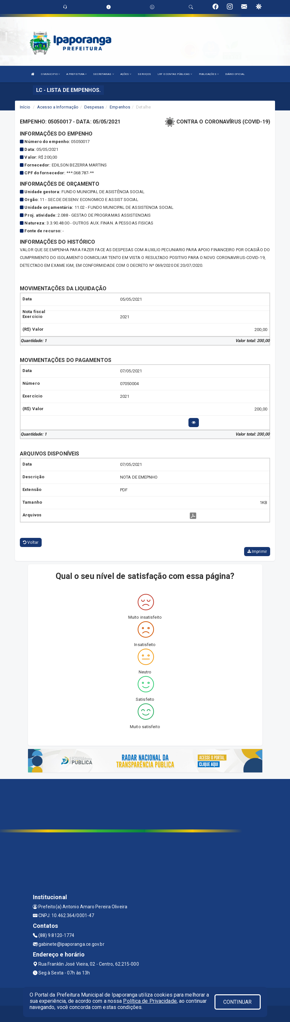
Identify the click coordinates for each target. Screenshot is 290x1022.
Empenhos (120, 107)
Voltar (30, 542)
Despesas (94, 107)
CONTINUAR (237, 1002)
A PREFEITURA (76, 74)
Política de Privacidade (149, 1001)
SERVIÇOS (144, 74)
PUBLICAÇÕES (209, 74)
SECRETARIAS (103, 74)
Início (25, 107)
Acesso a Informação (57, 107)
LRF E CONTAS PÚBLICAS (175, 74)
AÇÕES (125, 74)
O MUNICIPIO (50, 74)
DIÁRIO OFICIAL (235, 74)
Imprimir (257, 551)
